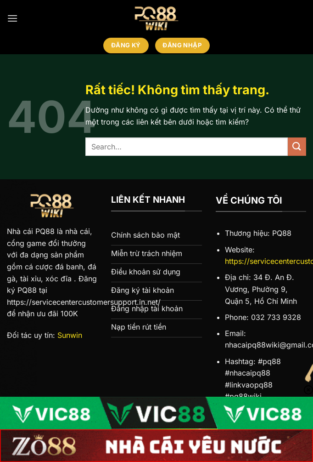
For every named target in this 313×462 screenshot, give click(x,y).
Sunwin (69, 335)
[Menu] (12, 18)
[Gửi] (297, 146)
